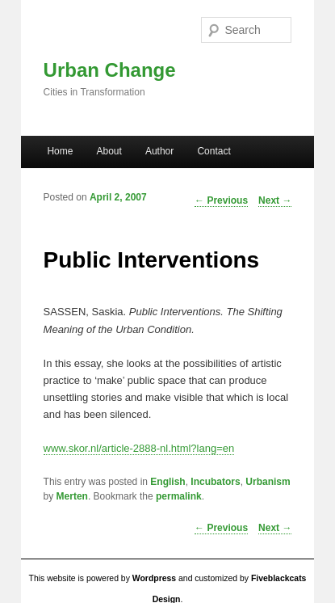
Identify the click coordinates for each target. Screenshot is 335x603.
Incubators (215, 481)
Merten (72, 496)
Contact (213, 151)
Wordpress (154, 578)
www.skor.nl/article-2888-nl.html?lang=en (139, 448)
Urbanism (267, 481)
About (108, 151)
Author (159, 151)
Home (60, 151)
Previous (221, 527)
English (167, 481)
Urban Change (110, 70)
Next (274, 527)
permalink (179, 496)
